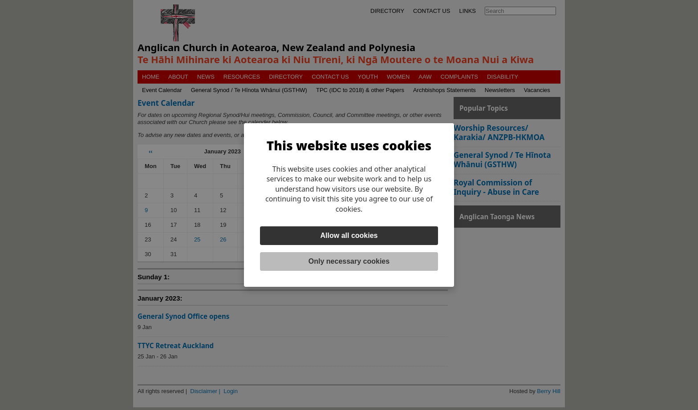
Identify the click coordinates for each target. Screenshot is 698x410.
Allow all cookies (349, 235)
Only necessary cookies (349, 261)
